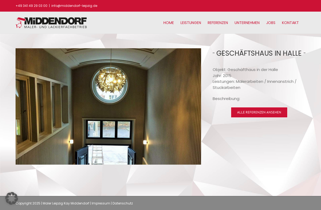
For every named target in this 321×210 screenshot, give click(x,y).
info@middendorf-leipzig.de (74, 5)
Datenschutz (123, 203)
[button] (11, 198)
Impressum (101, 203)
